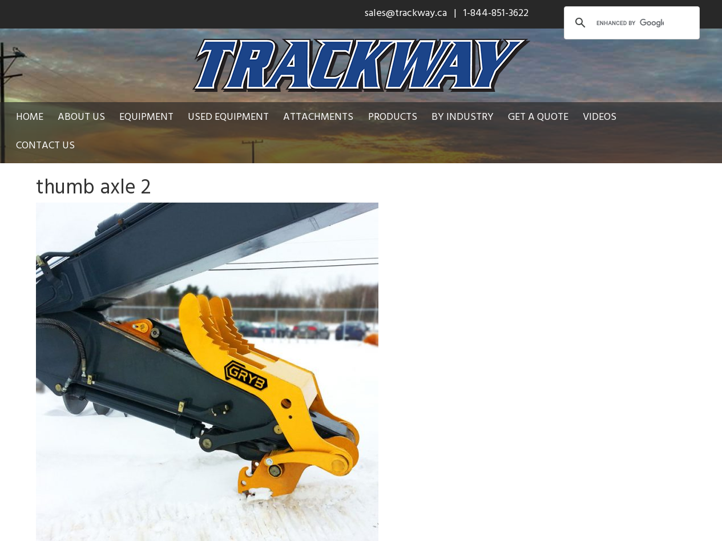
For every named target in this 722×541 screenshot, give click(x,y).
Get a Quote (538, 116)
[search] (630, 22)
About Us (81, 116)
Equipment (146, 116)
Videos (599, 116)
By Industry (462, 116)
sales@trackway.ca (406, 12)
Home (29, 116)
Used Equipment (228, 116)
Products (392, 116)
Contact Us (45, 144)
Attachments (318, 116)
